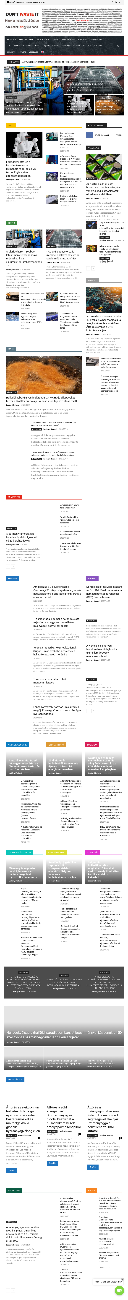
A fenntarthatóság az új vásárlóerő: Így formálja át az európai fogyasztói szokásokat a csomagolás (70, 787)
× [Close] (122, 1279)
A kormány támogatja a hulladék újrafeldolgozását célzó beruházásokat (21, 537)
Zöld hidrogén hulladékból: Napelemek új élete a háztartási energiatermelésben (63, 765)
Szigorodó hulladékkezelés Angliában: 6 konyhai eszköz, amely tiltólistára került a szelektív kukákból (103, 870)
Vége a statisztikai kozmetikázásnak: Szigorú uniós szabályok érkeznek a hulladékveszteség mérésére (55, 651)
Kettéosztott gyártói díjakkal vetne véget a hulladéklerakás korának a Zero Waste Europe (70, 932)
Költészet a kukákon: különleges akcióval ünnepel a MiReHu (69, 199)
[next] (119, 62)
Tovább (11, 1170)
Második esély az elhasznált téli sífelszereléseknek (106, 1241)
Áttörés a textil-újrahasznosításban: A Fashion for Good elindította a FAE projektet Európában (71, 1275)
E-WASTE (90, 311)
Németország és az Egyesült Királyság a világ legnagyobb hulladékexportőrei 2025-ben (31, 319)
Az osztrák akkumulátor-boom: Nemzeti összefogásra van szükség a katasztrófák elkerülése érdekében (103, 189)
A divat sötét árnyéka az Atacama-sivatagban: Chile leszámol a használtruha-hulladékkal (31, 833)
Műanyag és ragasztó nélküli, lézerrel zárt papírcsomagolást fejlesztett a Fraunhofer (23, 873)
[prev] (114, 62)
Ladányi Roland (12, 179)
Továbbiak (104, 1267)
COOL (70, 97)
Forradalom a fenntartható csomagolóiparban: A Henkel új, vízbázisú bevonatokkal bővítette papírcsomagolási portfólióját (31, 920)
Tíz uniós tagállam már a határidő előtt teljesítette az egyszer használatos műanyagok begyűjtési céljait (56, 622)
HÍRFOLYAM (11, 98)
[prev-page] (8, 211)
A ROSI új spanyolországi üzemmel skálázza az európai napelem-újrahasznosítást (63, 255)
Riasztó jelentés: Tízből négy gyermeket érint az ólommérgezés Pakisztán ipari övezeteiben (24, 765)
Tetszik (119, 135)
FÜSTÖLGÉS (23, 972)
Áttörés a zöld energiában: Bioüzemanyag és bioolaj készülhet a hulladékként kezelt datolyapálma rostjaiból (64, 1117)
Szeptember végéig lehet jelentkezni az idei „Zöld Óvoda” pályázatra (70, 546)
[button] (118, 46)
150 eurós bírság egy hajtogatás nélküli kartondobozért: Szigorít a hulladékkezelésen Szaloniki (70, 894)
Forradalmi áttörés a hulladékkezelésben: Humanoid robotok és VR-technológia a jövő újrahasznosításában (21, 168)
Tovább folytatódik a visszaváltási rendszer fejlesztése (69, 520)
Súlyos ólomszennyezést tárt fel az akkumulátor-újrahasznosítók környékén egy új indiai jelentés (111, 228)
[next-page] (13, 211)
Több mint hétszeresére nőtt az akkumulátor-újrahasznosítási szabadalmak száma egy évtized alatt (33, 299)
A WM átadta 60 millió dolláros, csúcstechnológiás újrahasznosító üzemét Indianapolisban (110, 940)
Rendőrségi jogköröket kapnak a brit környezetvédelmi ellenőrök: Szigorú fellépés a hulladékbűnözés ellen (62, 870)
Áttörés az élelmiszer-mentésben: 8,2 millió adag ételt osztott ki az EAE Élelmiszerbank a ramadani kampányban (102, 763)
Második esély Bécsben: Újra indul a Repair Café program (109, 1255)
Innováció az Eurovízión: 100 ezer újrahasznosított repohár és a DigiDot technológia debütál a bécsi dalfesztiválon (110, 1203)
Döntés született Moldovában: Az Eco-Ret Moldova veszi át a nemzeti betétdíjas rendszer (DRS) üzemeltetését (104, 592)
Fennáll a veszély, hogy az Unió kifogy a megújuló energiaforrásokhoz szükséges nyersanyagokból (57, 710)
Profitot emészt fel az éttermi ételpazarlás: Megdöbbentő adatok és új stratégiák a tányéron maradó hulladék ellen (111, 812)
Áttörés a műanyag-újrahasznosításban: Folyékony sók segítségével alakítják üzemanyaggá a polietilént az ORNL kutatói (104, 1119)
